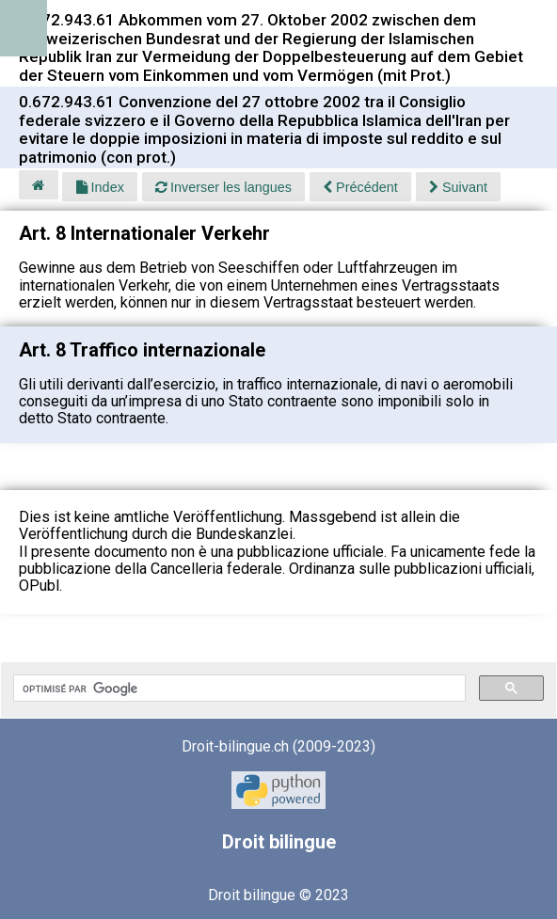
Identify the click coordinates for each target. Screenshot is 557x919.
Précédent (360, 187)
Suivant (458, 187)
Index (100, 187)
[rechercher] (238, 688)
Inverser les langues (223, 187)
